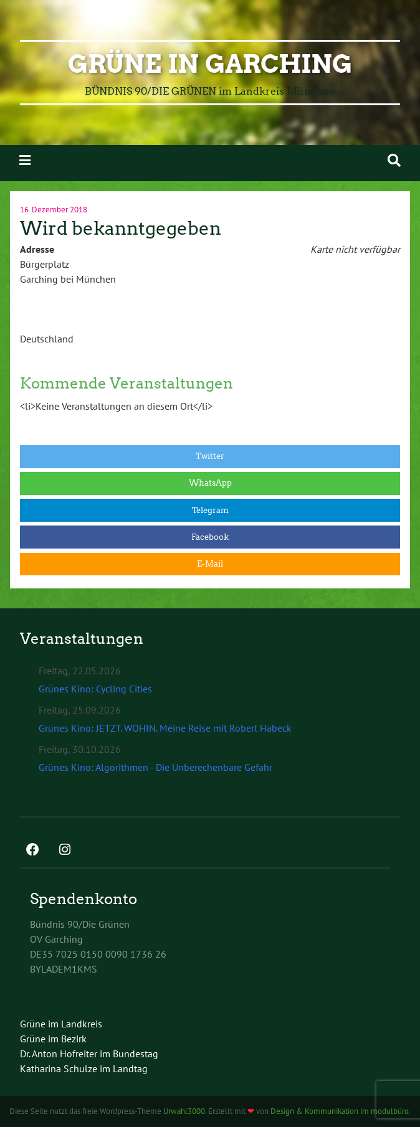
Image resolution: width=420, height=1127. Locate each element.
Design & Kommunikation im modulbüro (339, 1111)
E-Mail (210, 563)
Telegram (210, 510)
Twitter (210, 456)
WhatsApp (210, 483)
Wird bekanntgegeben (120, 228)
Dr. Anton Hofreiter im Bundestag (89, 1053)
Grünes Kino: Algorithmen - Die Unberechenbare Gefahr (155, 767)
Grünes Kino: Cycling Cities (95, 688)
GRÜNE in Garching (210, 64)
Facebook (210, 537)
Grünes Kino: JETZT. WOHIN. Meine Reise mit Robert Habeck (165, 728)
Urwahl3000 (184, 1111)
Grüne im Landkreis (61, 1023)
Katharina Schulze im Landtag (84, 1068)
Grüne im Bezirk (53, 1038)
